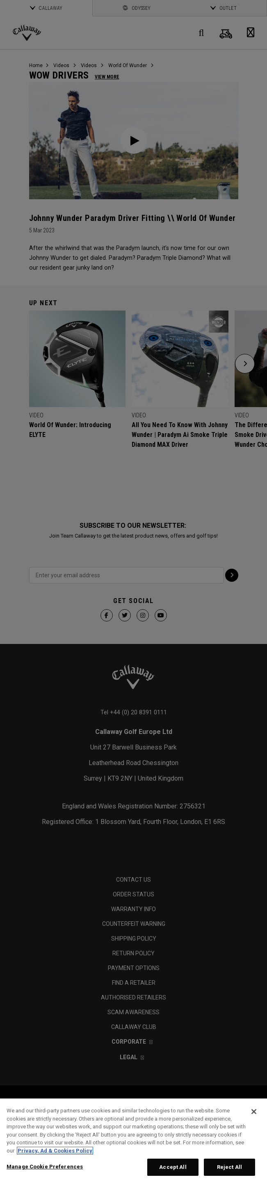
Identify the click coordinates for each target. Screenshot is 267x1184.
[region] (133, 1141)
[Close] (254, 1112)
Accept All (172, 1167)
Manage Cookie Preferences (45, 1167)
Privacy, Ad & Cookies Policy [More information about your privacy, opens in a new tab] (55, 1151)
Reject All (229, 1167)
